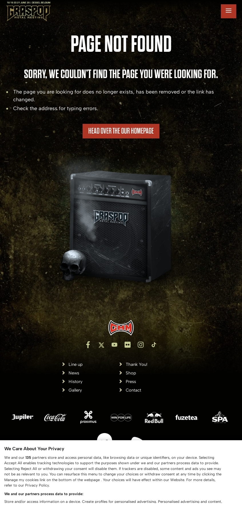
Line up (76, 364)
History (76, 382)
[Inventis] (121, 328)
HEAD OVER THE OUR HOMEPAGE (121, 131)
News (74, 373)
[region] (121, 473)
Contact (133, 390)
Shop (131, 373)
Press (131, 382)
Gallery (75, 390)
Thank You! (136, 364)
